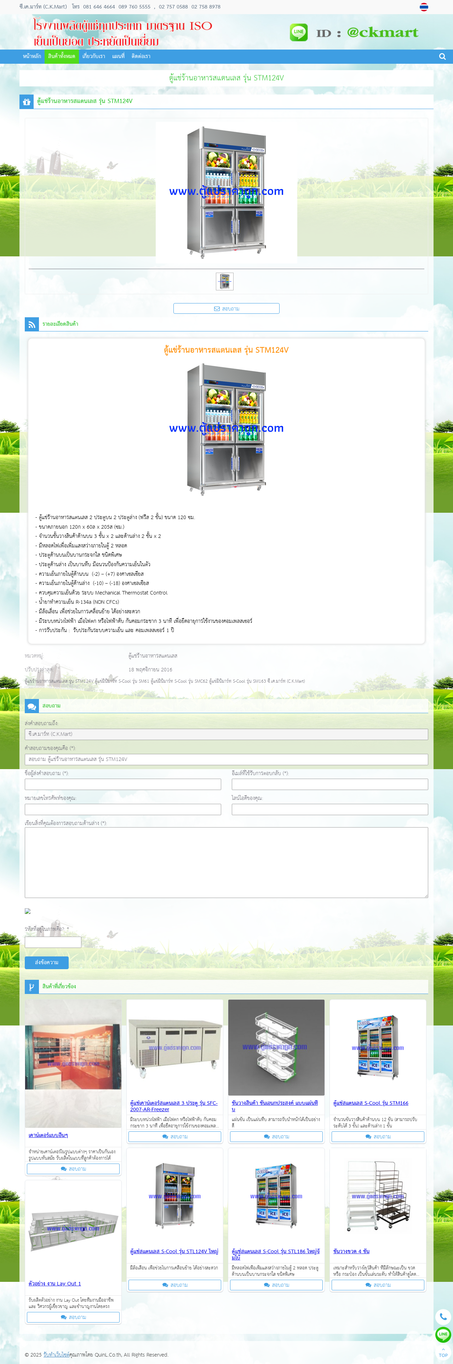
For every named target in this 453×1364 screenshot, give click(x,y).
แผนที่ (118, 57)
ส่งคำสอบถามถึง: (41, 723)
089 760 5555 (133, 7)
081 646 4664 (99, 7)
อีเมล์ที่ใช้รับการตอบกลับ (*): (260, 773)
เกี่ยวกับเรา (93, 57)
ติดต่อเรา (141, 57)
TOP (443, 1353)
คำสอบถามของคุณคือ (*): (50, 748)
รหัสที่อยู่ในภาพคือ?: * (47, 929)
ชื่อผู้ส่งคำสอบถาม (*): (47, 773)
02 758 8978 (205, 7)
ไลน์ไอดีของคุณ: (247, 798)
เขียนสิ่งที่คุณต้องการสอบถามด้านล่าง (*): (66, 823)
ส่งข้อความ (46, 963)
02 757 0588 (173, 7)
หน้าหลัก (32, 57)
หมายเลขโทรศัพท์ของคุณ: (50, 798)
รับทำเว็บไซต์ (56, 1355)
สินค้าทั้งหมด (61, 57)
